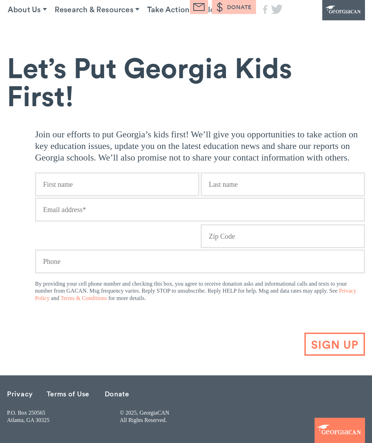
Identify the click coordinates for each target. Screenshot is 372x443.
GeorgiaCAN (326, 19)
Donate (117, 393)
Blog (210, 27)
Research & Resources (91, 27)
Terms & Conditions (84, 298)
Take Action (166, 27)
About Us (21, 27)
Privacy (20, 393)
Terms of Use (68, 393)
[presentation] (313, 318)
